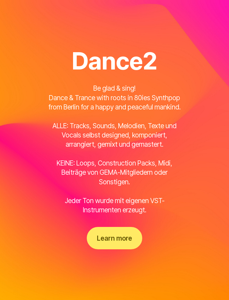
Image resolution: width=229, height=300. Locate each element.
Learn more (114, 238)
